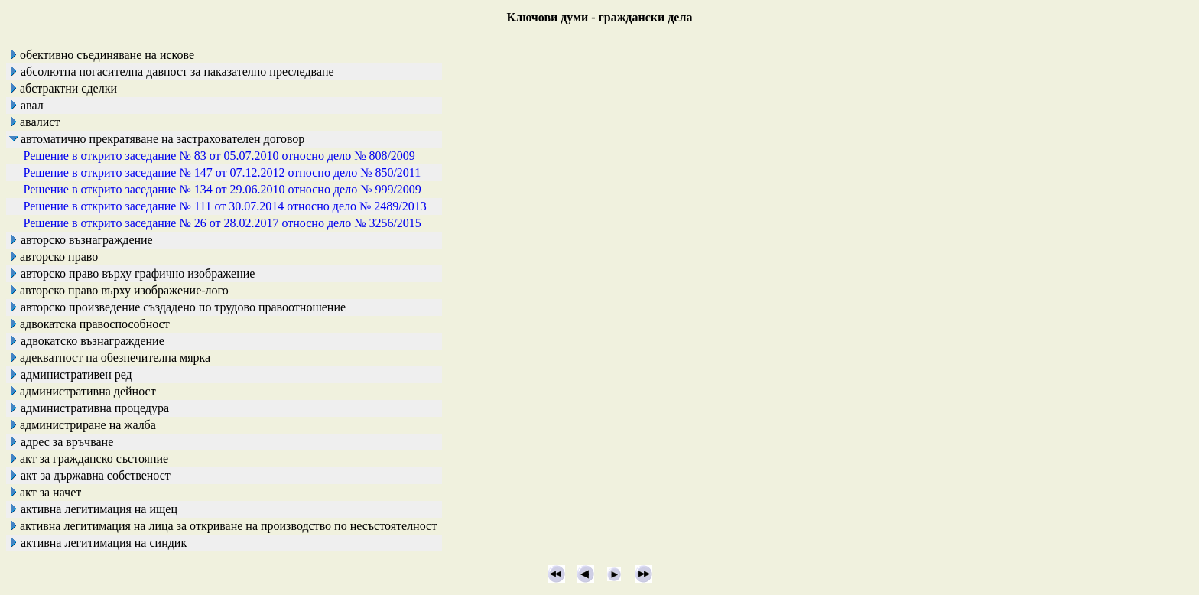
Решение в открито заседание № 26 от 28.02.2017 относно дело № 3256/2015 (222, 222)
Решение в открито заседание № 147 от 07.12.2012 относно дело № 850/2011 (222, 172)
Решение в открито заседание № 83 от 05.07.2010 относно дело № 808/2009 (219, 155)
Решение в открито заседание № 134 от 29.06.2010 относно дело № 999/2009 (222, 189)
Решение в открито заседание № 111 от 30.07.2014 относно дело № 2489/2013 (225, 206)
